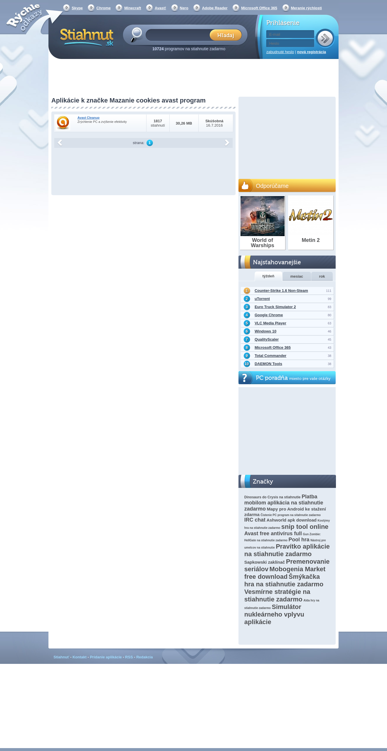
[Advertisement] (193, 78)
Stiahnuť (61, 657)
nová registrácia (311, 52)
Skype (77, 8)
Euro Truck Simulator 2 (275, 307)
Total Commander (271, 355)
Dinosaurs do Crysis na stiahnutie (272, 497)
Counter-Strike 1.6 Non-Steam (281, 290)
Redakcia (144, 657)
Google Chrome (269, 315)
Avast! (160, 8)
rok (322, 276)
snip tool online (305, 526)
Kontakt (79, 657)
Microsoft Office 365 (259, 8)
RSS (129, 657)
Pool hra (299, 539)
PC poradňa (293, 378)
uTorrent (262, 299)
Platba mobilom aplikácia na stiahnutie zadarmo (283, 503)
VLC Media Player (270, 323)
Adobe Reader (214, 8)
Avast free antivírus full (273, 533)
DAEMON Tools (268, 364)
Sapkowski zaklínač (264, 562)
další (227, 142)
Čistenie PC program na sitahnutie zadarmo (291, 515)
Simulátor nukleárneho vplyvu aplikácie (274, 614)
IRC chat (254, 520)
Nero (184, 8)
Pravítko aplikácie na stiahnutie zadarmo (287, 550)
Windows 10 (265, 331)
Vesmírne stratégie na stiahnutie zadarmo (277, 595)
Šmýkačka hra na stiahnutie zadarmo (283, 580)
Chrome (103, 8)
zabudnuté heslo (280, 52)
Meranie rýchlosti (306, 8)
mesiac (296, 276)
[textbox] (179, 35)
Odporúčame (272, 186)
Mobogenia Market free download (284, 572)
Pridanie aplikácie (106, 657)
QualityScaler (267, 339)
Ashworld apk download (292, 520)
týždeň (268, 276)
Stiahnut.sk (85, 37)
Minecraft (132, 8)
